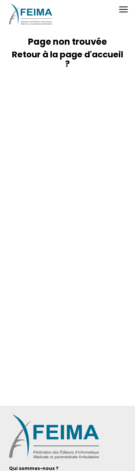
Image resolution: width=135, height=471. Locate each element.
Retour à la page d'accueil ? (67, 59)
